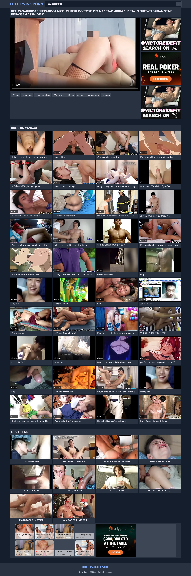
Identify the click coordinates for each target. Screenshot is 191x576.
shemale (95, 95)
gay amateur (44, 95)
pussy (107, 95)
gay (17, 95)
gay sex (28, 95)
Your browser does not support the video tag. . (75, 54)
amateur (60, 95)
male (82, 95)
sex (72, 95)
